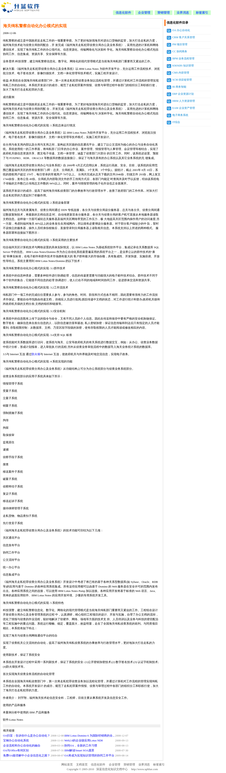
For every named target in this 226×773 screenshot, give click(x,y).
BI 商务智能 (179, 86)
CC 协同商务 (179, 51)
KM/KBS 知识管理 (183, 65)
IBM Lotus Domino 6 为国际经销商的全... (89, 735)
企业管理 (144, 12)
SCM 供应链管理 (182, 79)
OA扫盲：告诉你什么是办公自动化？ (26, 735)
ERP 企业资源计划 (183, 93)
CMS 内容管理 (180, 72)
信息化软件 (123, 12)
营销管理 (163, 12)
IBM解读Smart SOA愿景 (79, 750)
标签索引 (202, 12)
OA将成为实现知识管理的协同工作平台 (89, 755)
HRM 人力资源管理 (183, 100)
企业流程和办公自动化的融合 (21, 745)
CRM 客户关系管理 (183, 37)
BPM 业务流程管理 (183, 58)
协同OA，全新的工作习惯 (80, 745)
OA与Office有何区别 (16, 750)
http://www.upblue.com (144, 769)
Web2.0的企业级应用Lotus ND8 (83, 740)
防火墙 (36, 354)
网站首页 (67, 764)
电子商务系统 (180, 115)
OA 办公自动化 (181, 30)
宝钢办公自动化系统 (16, 740)
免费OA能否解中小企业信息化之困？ (26, 755)
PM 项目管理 (179, 44)
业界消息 (183, 12)
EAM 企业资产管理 (183, 108)
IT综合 (176, 122)
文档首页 (82, 764)
